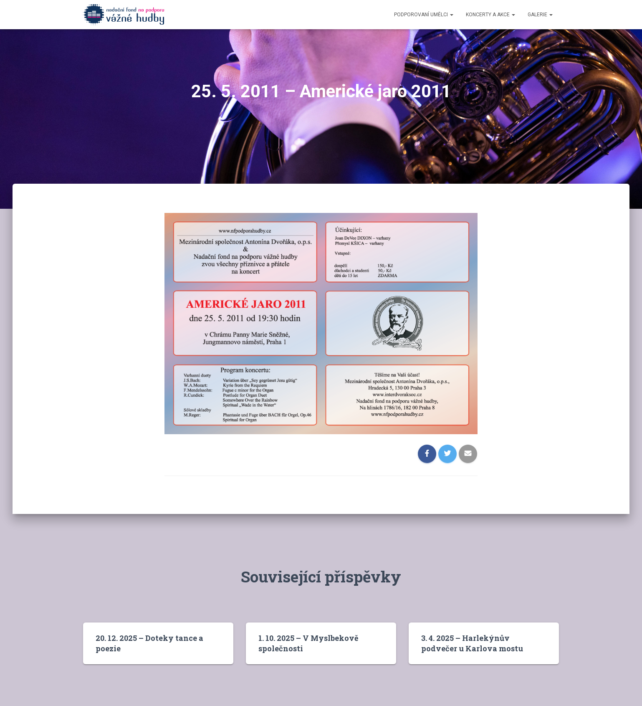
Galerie (540, 15)
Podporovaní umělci (423, 15)
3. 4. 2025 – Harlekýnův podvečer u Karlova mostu (472, 643)
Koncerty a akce (490, 15)
